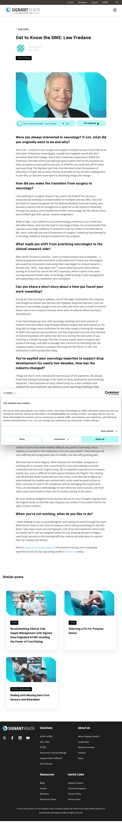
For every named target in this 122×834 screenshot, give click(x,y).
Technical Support (77, 788)
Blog (42, 783)
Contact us (70, 551)
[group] (45, 123)
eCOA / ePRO (46, 736)
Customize (61, 439)
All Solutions (46, 764)
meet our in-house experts (39, 547)
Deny (22, 439)
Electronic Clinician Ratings (53, 753)
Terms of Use (74, 799)
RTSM (43, 747)
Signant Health (34, 47)
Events (43, 788)
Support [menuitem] (94, 2)
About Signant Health (88, 736)
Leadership (83, 742)
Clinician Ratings (23, 58)
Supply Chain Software (51, 758)
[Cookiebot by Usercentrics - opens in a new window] (107, 393)
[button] (20, 123)
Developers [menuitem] (82, 2)
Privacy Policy (74, 794)
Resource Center (48, 799)
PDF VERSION (91, 123)
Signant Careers (75, 783)
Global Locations (86, 747)
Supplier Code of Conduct (52, 808)
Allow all (100, 439)
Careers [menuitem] (70, 2)
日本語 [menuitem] (105, 2)
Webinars (44, 794)
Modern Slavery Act (97, 808)
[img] (63, 123)
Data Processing (81, 808)
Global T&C (68, 808)
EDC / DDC (44, 742)
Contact (82, 753)
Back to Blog (22, 29)
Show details (107, 431)
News (80, 758)
